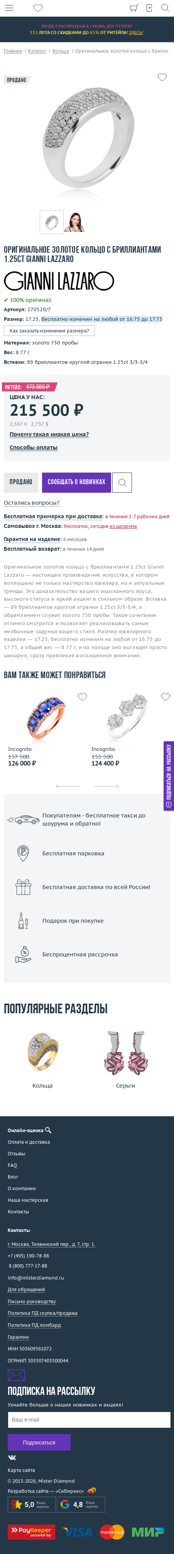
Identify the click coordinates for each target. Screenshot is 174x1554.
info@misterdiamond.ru (36, 1278)
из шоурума (123, 526)
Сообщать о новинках (76, 482)
